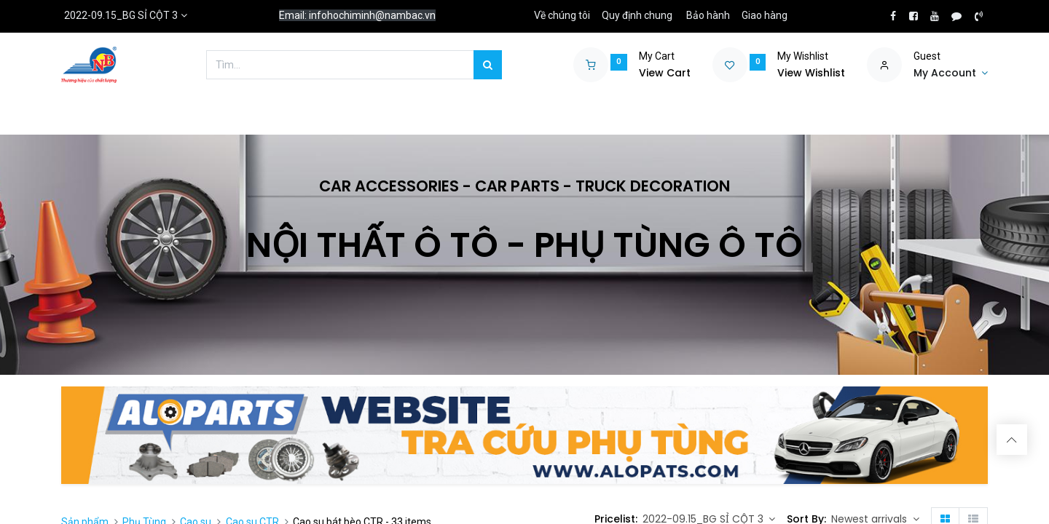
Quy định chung (637, 15)
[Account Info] (951, 73)
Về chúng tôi (562, 15)
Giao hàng (764, 15)
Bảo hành (708, 15)
